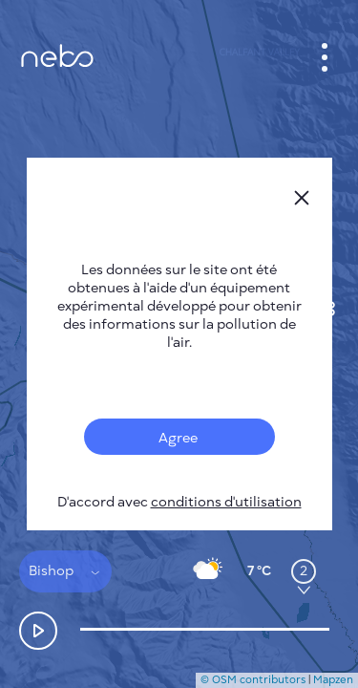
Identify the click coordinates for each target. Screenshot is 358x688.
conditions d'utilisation (226, 502)
